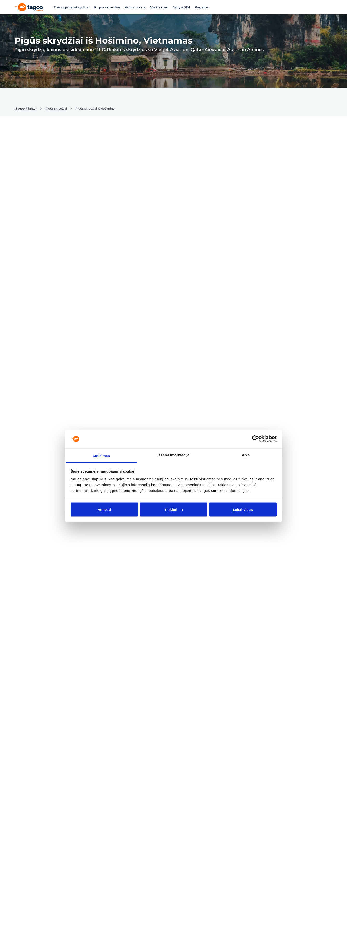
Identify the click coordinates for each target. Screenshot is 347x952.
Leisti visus (243, 510)
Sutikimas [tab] (101, 455)
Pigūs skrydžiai (107, 7)
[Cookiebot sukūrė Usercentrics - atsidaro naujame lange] (255, 439)
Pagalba (202, 7)
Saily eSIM (181, 7)
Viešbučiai (159, 7)
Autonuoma (135, 7)
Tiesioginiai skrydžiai (71, 7)
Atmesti (104, 510)
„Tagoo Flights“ (25, 108)
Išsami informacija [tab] (174, 455)
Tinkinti (173, 510)
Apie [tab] (246, 455)
